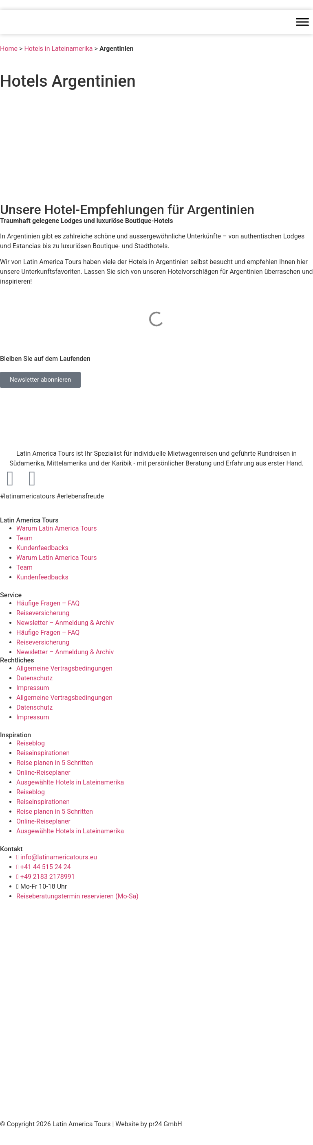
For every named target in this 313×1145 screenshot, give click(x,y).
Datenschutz (34, 678)
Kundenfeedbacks (42, 548)
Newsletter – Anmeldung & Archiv (65, 623)
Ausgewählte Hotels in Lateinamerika (70, 782)
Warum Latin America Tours (56, 528)
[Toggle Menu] (302, 22)
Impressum (32, 688)
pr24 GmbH (165, 1124)
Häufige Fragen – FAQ (47, 603)
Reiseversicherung (42, 613)
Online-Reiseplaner (43, 772)
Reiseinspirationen (43, 753)
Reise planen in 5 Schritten (54, 763)
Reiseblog (30, 743)
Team (24, 538)
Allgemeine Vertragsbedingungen (64, 668)
